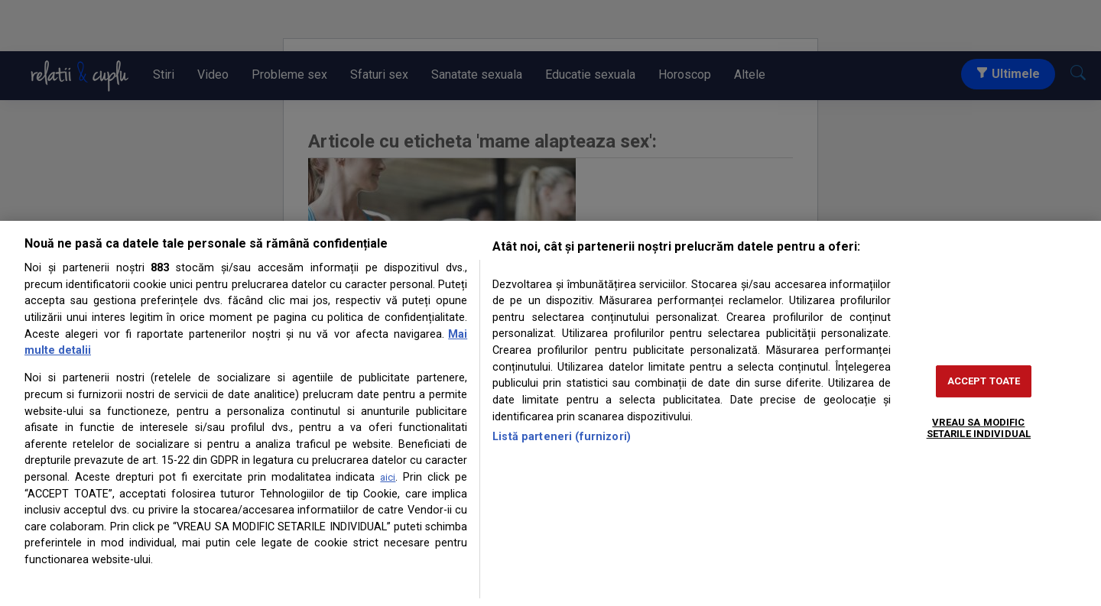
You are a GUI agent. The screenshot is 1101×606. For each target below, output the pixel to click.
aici (387, 477)
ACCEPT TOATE (984, 381)
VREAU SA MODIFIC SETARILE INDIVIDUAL (979, 428)
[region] (550, 413)
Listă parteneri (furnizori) (561, 436)
